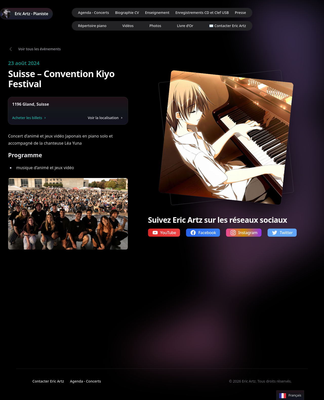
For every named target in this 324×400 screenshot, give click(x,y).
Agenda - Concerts (93, 12)
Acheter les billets (29, 117)
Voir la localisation (106, 117)
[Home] (26, 14)
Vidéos (127, 25)
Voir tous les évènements (39, 49)
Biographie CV (127, 12)
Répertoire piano (92, 25)
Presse (240, 12)
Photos (155, 25)
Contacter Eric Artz (48, 381)
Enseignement (157, 12)
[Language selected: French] (290, 395)
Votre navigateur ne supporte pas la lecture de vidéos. (56, 304)
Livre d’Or (185, 25)
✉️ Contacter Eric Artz (227, 25)
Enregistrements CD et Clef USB (202, 12)
